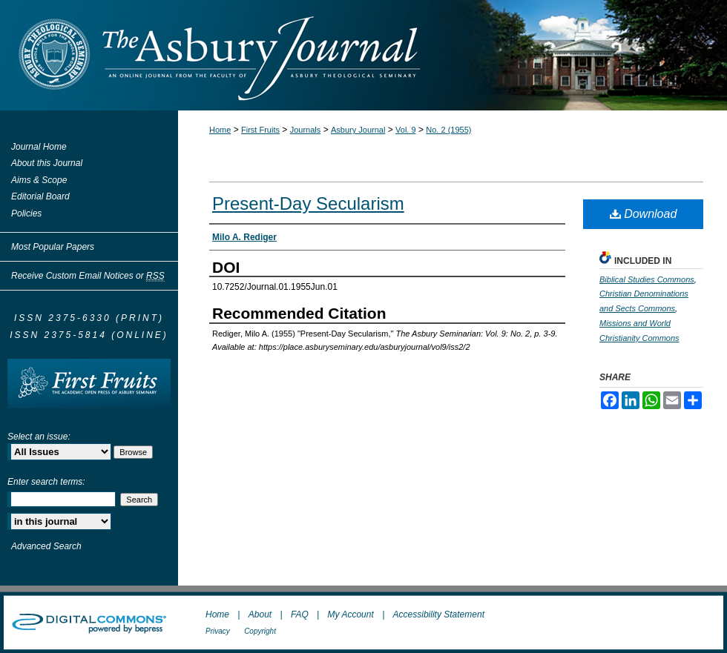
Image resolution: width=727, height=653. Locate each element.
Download (643, 214)
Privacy (217, 631)
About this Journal (46, 163)
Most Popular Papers (52, 247)
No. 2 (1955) (448, 129)
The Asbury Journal (411, 55)
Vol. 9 (405, 129)
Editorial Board (40, 196)
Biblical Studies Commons (646, 279)
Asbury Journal (358, 129)
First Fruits (260, 129)
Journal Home (39, 147)
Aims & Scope (39, 180)
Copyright (260, 631)
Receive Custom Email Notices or (88, 276)
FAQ (300, 614)
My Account (351, 614)
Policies (26, 213)
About (260, 614)
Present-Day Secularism (308, 203)
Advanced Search (46, 546)
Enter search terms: (46, 482)
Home (220, 129)
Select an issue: (38, 436)
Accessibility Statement (438, 614)
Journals (305, 129)
